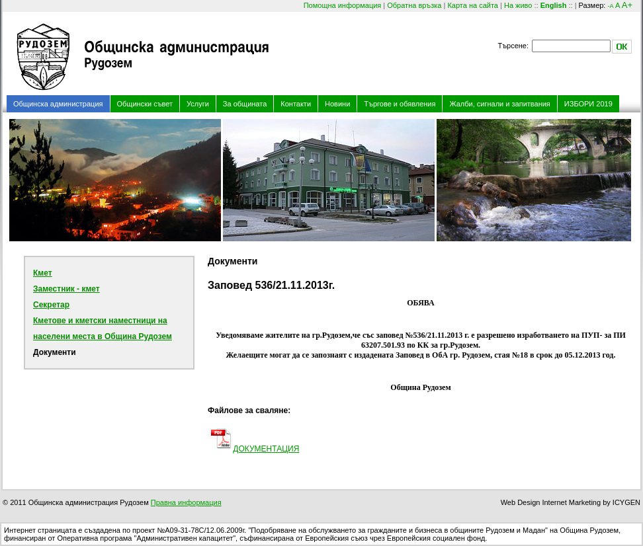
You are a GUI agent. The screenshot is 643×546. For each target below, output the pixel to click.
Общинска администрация (58, 104)
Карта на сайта (472, 5)
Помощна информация (343, 5)
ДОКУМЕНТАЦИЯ (266, 448)
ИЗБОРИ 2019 (588, 104)
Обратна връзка (414, 5)
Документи (54, 352)
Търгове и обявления (399, 104)
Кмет (42, 273)
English (553, 5)
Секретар (51, 304)
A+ (627, 5)
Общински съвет (145, 104)
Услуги (198, 104)
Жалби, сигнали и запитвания (499, 104)
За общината (245, 104)
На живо (518, 5)
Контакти (295, 104)
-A (610, 6)
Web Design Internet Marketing (551, 502)
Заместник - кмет (66, 288)
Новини (337, 104)
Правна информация (186, 502)
